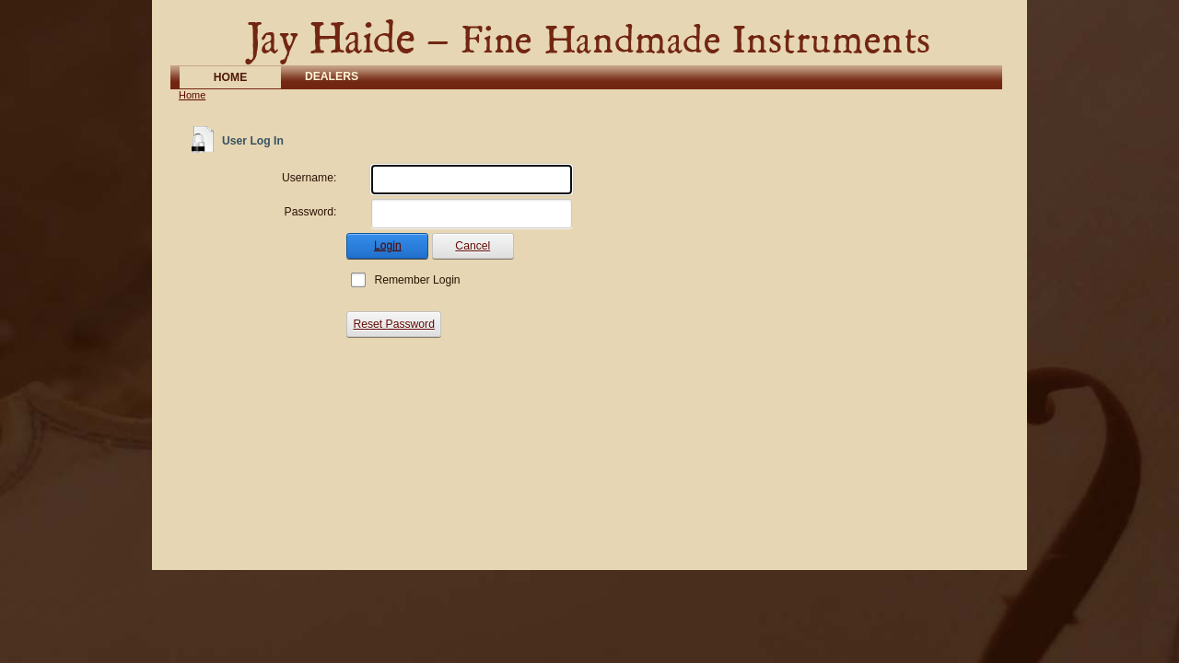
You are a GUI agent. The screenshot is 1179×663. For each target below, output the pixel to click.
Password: (311, 211)
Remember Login (417, 279)
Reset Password (394, 324)
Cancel (472, 245)
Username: (309, 177)
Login (388, 245)
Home (192, 94)
